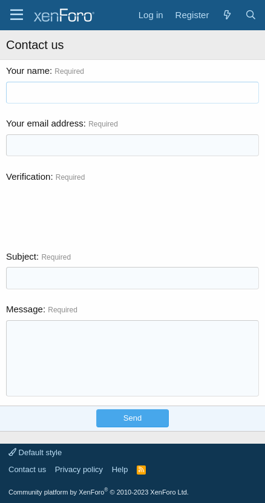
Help (120, 469)
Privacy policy (79, 469)
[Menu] (16, 15)
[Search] (251, 15)
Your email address (44, 123)
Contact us (27, 469)
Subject (21, 256)
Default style (35, 452)
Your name (28, 70)
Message (24, 309)
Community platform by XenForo (98, 492)
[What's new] (226, 15)
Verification (28, 176)
